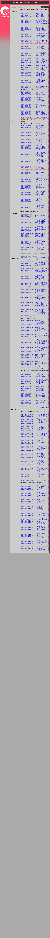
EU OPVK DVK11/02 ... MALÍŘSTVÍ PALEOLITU (34, 12)
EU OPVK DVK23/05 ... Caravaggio (31, 212)
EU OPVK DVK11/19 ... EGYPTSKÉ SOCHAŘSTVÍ (34, 46)
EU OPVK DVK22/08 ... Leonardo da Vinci (34, 166)
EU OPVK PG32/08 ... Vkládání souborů (33, 269)
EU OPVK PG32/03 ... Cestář (30, 255)
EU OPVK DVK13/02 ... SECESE (30, 109)
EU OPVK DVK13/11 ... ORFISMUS (31, 121)
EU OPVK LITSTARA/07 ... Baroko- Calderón (34, 499)
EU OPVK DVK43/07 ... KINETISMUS (31, 452)
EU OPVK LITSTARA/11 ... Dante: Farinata (34, 507)
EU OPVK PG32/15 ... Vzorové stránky (33, 283)
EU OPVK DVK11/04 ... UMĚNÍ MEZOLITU (33, 17)
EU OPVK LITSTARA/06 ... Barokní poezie (34, 497)
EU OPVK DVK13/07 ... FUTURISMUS (31, 116)
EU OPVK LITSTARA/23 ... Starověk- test (34, 538)
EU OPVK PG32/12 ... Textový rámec (32, 276)
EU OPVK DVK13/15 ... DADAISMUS (31, 128)
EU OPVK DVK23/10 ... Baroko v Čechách (33, 221)
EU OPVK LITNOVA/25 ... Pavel (30, 628)
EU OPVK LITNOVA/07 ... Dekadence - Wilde (34, 585)
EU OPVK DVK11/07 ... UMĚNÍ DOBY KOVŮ (33, 22)
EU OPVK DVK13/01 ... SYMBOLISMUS (32, 107)
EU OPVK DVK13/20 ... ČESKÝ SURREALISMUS (34, 137)
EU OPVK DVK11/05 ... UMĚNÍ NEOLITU (32, 18)
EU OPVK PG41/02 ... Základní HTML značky (34, 304)
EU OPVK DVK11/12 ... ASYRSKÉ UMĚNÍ (32, 32)
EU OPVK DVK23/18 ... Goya (30, 238)
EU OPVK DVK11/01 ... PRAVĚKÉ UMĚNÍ (32, 11)
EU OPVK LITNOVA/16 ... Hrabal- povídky (34, 609)
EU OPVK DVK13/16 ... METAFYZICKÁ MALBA (34, 130)
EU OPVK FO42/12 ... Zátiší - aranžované (34, 413)
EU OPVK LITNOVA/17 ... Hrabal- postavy (34, 610)
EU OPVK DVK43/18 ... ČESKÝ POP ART (32, 473)
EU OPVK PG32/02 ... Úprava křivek (32, 254)
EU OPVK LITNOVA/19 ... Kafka (30, 613)
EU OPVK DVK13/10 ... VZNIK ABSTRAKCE (33, 120)
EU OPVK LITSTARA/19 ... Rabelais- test (34, 524)
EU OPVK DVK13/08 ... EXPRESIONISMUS (33, 117)
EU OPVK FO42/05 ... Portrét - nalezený (34, 391)
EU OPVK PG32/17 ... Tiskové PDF (31, 286)
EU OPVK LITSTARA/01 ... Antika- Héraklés (34, 486)
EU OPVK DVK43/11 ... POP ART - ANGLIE (33, 460)
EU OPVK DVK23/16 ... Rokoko (30, 235)
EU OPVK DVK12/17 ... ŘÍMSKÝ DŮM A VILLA (34, 96)
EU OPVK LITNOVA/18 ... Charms (31, 612)
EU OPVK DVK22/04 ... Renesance (31, 152)
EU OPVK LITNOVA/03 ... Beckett (31, 574)
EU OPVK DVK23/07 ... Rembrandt (31, 217)
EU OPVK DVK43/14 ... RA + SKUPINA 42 (33, 464)
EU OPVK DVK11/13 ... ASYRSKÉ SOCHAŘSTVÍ (34, 33)
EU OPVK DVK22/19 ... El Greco (31, 194)
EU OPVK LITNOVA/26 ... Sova (30, 630)
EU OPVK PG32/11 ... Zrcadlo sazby (32, 274)
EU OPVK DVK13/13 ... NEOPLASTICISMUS (33, 124)
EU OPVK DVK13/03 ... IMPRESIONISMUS (33, 110)
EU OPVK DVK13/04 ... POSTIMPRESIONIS (33, 112)
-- (46, 7)
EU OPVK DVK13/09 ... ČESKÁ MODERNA (32, 118)
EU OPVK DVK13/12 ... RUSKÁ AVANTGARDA (33, 123)
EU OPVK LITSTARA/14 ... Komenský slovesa (34, 513)
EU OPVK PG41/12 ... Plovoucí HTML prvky (34, 332)
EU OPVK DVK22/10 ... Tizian (30, 169)
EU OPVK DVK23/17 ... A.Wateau (31, 236)
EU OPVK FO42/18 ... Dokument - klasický (34, 427)
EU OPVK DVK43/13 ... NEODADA (30, 463)
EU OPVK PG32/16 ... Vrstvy (30, 284)
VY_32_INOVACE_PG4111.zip (27, 371)
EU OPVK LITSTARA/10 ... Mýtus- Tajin (33, 506)
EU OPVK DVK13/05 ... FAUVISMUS (31, 113)
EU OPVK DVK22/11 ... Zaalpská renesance (34, 171)
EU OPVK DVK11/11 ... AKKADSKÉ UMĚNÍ (33, 31)
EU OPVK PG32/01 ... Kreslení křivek (33, 252)
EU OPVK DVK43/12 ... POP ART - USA (32, 462)
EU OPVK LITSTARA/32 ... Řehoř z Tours (33, 564)
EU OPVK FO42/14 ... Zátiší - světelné (33, 416)
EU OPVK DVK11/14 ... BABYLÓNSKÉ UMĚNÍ (33, 35)
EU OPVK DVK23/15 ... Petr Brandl (32, 233)
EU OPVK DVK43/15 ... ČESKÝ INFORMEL (33, 466)
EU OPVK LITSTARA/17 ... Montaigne (32, 520)
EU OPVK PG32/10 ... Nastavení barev (33, 273)
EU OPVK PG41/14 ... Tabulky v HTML (32, 336)
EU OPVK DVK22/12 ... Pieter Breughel (33, 172)
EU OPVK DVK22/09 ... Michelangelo (32, 168)
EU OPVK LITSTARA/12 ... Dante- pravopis (34, 508)
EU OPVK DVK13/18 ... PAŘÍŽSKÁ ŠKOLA (33, 132)
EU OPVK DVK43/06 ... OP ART (30, 451)
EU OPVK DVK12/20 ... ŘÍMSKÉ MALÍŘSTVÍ (33, 102)
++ (43, 7)
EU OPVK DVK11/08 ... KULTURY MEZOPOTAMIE (34, 24)
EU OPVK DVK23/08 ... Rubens (30, 218)
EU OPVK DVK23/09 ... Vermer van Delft (33, 219)
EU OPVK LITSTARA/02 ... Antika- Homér (33, 487)
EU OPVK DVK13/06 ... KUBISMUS (31, 114)
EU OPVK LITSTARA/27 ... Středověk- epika (34, 550)
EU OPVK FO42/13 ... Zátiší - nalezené (33, 414)
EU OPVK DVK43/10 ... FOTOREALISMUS (32, 459)
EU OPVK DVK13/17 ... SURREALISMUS (32, 131)
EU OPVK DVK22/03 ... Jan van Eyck (32, 151)
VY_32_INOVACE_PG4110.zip (27, 370)
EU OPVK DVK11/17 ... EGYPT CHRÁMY (32, 42)
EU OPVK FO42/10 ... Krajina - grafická (34, 406)
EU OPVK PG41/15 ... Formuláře (31, 338)
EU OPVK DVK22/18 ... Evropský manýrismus (34, 193)
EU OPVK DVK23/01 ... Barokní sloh (32, 201)
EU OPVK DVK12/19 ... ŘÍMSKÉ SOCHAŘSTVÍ (34, 100)
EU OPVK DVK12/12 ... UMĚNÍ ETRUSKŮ (32, 84)
